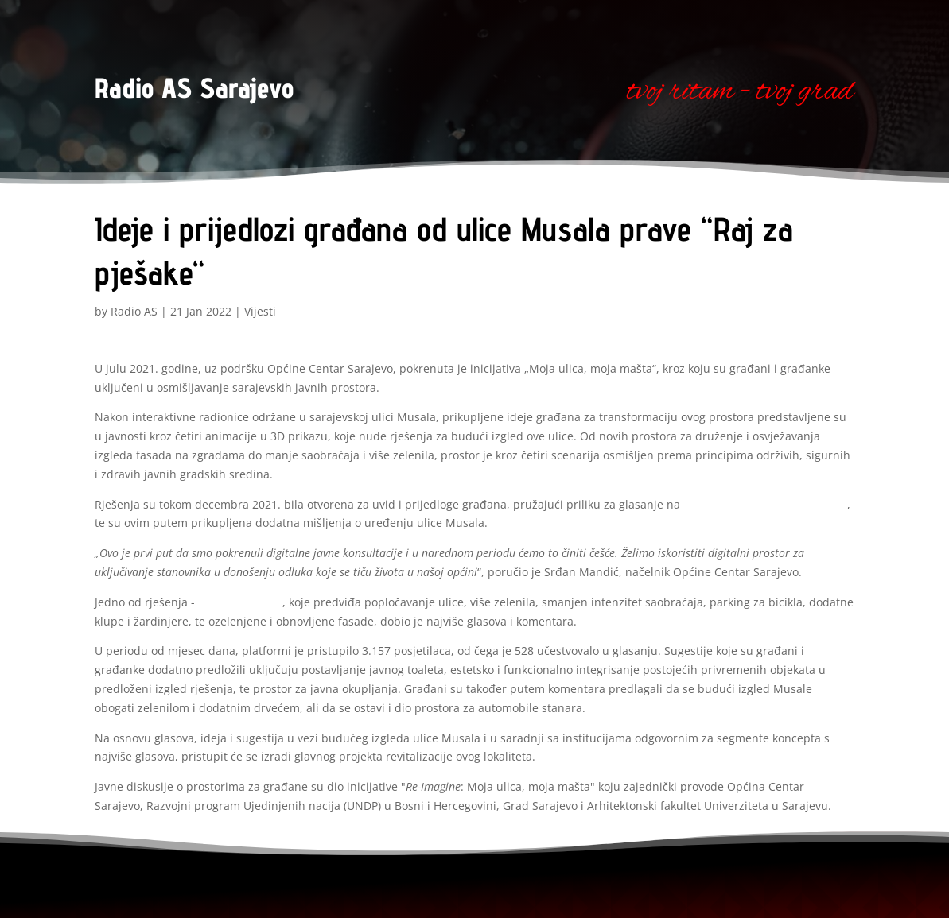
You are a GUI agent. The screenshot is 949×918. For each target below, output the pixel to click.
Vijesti (260, 311)
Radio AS (134, 311)
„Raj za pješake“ (240, 602)
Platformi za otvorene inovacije (765, 504)
